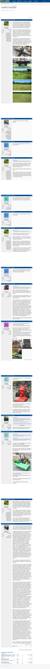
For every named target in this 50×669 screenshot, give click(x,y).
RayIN (31, 655)
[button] (32, 1)
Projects (11, 663)
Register (36, 1)
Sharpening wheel (5, 659)
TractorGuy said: (15, 417)
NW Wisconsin (9, 130)
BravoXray (2, 663)
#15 (30, 523)
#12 (30, 415)
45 (22, 658)
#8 (30, 267)
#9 (30, 283)
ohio (10, 153)
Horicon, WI (9, 535)
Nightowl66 (3, 656)
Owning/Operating (10, 660)
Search (11, 3)
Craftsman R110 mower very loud (8, 655)
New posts (7, 3)
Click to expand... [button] (22, 425)
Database (30, 1)
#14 (29, 499)
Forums (14, 1)
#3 (30, 141)
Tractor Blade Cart (5, 662)
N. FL (10, 31)
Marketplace (19, 1)
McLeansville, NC (8, 207)
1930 (2, 660)
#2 (30, 118)
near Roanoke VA (8, 387)
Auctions (25, 1)
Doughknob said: (15, 230)
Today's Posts (3, 3)
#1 (30, 19)
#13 (30, 431)
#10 (30, 321)
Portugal (10, 333)
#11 (30, 375)
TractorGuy (3, 10)
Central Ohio (9, 295)
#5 (30, 195)
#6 (30, 211)
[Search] (49, 1)
